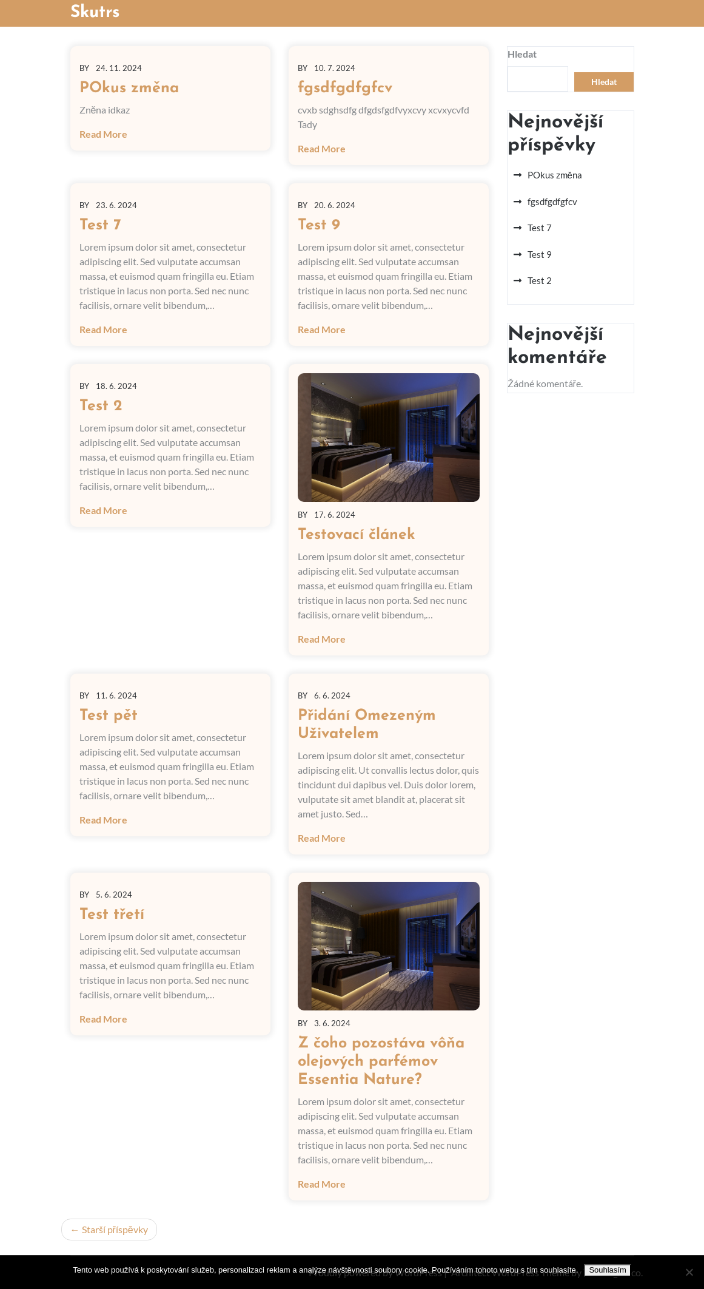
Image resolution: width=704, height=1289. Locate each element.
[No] (689, 1272)
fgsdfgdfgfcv (345, 88)
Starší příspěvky (115, 1229)
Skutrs (95, 12)
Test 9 (319, 225)
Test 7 (100, 225)
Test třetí (111, 914)
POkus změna (129, 88)
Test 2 (100, 406)
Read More (103, 134)
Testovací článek (356, 535)
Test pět (108, 715)
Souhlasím (607, 1269)
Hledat (522, 53)
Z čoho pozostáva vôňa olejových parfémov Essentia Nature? (381, 1062)
